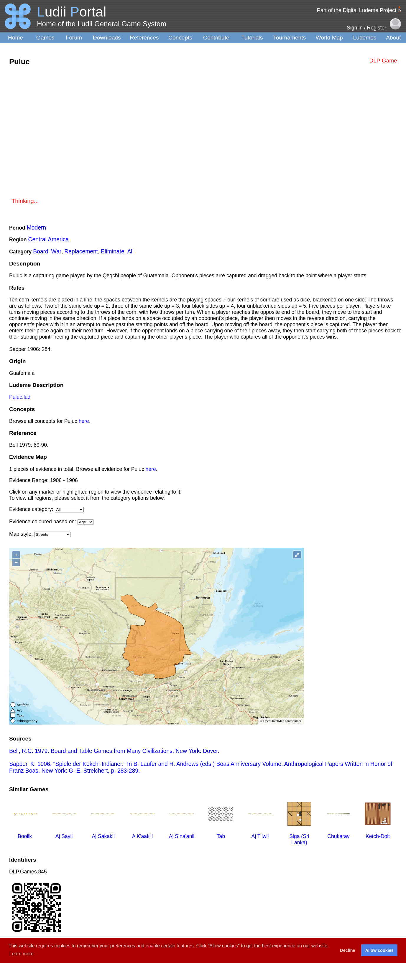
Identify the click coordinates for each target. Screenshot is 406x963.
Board (40, 251)
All (130, 251)
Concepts (180, 37)
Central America (48, 239)
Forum (74, 37)
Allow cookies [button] (379, 950)
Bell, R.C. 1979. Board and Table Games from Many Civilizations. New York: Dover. (114, 751)
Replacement (81, 251)
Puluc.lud (19, 397)
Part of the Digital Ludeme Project (356, 10)
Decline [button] (347, 950)
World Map (329, 37)
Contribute (216, 37)
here (84, 421)
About (393, 37)
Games (45, 37)
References (144, 37)
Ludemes (365, 37)
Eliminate (112, 251)
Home (15, 37)
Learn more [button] (21, 953)
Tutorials (252, 37)
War (56, 251)
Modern (36, 227)
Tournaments (289, 37)
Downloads (107, 37)
